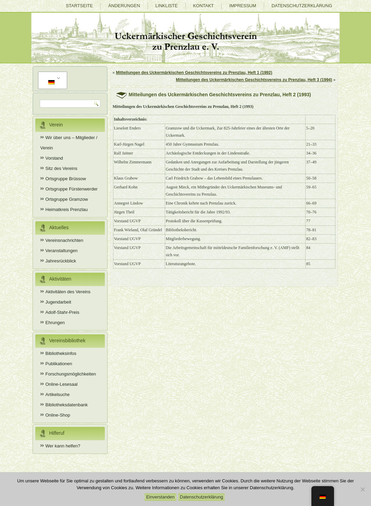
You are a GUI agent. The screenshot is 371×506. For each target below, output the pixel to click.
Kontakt (203, 5)
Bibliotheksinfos (61, 353)
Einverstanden (160, 496)
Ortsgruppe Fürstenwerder (72, 189)
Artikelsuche (58, 394)
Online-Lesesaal (62, 384)
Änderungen (124, 5)
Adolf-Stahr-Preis (62, 312)
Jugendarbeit (58, 302)
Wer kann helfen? (63, 445)
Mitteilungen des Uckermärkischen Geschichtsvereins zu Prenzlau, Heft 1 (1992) (194, 72)
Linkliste (167, 5)
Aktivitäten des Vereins (68, 291)
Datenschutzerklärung (302, 5)
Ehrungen (55, 322)
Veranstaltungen (62, 250)
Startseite (79, 5)
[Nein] (362, 489)
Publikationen (59, 363)
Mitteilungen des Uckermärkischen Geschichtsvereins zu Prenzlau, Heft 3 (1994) (254, 79)
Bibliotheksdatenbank (67, 404)
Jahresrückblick (61, 260)
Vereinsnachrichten (65, 240)
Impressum (242, 5)
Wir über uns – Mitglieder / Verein (69, 142)
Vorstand (54, 158)
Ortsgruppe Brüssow (66, 178)
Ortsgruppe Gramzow (67, 199)
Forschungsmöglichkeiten (71, 374)
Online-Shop (58, 415)
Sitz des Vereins (61, 168)
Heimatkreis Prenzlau (67, 209)
